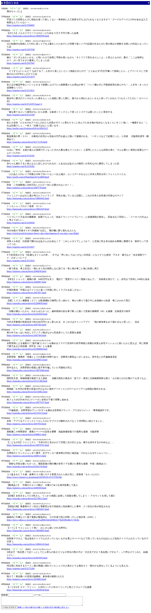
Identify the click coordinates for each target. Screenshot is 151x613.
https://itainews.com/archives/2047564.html (26, 335)
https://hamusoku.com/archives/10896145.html (28, 544)
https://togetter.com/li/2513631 (21, 90)
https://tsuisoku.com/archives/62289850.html (27, 303)
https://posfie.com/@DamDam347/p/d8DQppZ (28, 177)
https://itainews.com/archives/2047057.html (26, 292)
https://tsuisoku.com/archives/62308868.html (27, 349)
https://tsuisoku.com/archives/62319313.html (27, 413)
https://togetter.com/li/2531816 (21, 260)
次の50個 (36, 609)
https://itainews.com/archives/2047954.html (26, 424)
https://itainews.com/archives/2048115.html (26, 456)
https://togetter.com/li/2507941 (21, 63)
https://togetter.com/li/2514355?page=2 (24, 104)
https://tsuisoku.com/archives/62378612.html (27, 498)
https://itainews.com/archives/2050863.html (26, 579)
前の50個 (29, 609)
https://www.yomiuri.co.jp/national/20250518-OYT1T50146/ (34, 477)
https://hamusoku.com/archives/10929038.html (28, 590)
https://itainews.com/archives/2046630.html (26, 271)
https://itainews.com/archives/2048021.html (26, 434)
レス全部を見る (47, 609)
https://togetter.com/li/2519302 (21, 166)
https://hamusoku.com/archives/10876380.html (28, 370)
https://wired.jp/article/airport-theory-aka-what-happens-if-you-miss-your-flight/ (43, 233)
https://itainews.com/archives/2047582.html (26, 325)
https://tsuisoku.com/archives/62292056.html (27, 314)
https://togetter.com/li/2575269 (21, 568)
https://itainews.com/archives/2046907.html (26, 282)
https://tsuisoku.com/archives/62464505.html (27, 558)
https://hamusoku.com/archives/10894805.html (28, 530)
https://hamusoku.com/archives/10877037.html (28, 402)
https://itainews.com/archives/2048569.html (26, 488)
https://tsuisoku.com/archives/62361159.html (27, 466)
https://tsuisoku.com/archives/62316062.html (27, 392)
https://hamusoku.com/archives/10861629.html (28, 209)
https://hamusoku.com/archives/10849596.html (28, 36)
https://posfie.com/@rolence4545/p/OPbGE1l (27, 128)
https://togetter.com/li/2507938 (21, 49)
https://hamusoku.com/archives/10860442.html (28, 198)
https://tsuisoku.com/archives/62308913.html (27, 359)
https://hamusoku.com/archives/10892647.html (28, 509)
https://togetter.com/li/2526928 (21, 222)
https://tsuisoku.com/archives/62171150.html (27, 142)
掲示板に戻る (59, 609)
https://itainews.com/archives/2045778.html (26, 187)
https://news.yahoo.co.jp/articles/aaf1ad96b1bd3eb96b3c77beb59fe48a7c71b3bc (43, 520)
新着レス (21, 609)
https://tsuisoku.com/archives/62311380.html (27, 381)
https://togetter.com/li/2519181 (21, 155)
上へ (67, 609)
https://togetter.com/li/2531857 (21, 247)
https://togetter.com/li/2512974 (21, 77)
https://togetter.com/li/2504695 (21, 25)
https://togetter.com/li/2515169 (21, 115)
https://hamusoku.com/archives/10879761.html (28, 445)
